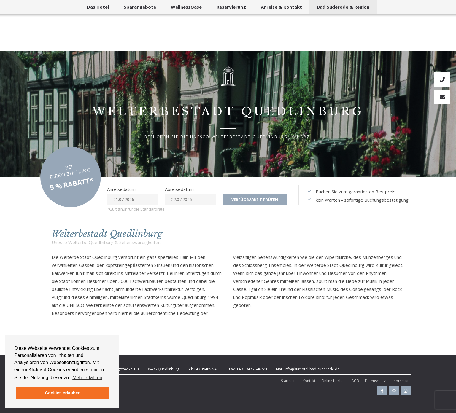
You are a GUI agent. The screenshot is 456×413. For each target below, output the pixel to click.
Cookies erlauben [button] (63, 392)
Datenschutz (375, 380)
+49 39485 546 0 (207, 368)
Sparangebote (140, 7)
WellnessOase (186, 7)
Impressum (401, 380)
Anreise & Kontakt (281, 7)
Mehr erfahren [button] (87, 377)
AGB (355, 380)
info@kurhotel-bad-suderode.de (312, 368)
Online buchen (333, 380)
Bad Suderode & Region (343, 7)
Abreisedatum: (180, 189)
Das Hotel (98, 7)
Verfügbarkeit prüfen (254, 199)
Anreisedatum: (121, 189)
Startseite (289, 380)
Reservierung (231, 7)
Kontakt (309, 380)
